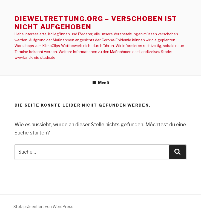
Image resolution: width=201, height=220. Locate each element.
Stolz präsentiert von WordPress (43, 206)
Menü (100, 82)
